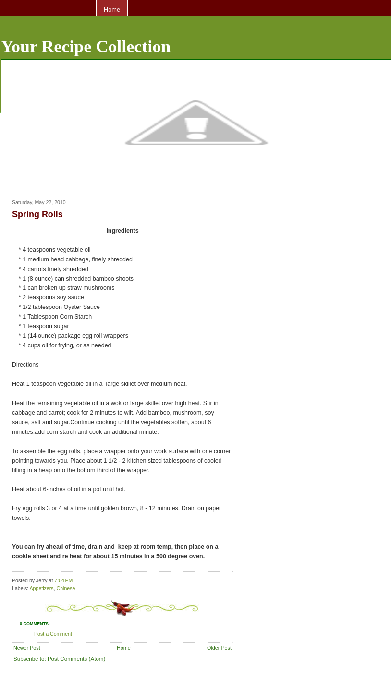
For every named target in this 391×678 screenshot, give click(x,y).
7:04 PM (63, 580)
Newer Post (26, 648)
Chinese (65, 588)
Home (112, 9)
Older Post (219, 648)
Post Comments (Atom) (76, 658)
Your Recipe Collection (86, 46)
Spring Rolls (37, 214)
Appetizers (42, 588)
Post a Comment (53, 634)
